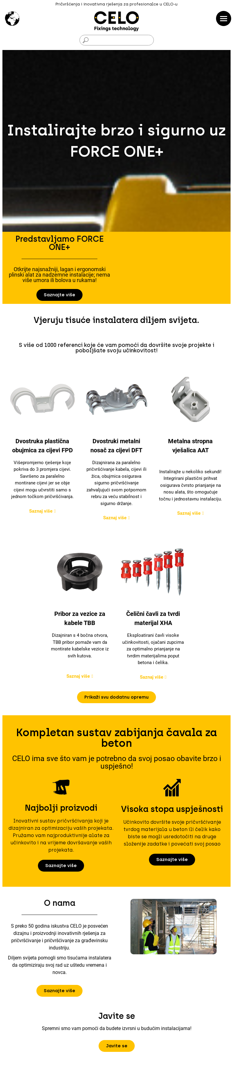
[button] (59, 295)
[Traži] (116, 40)
